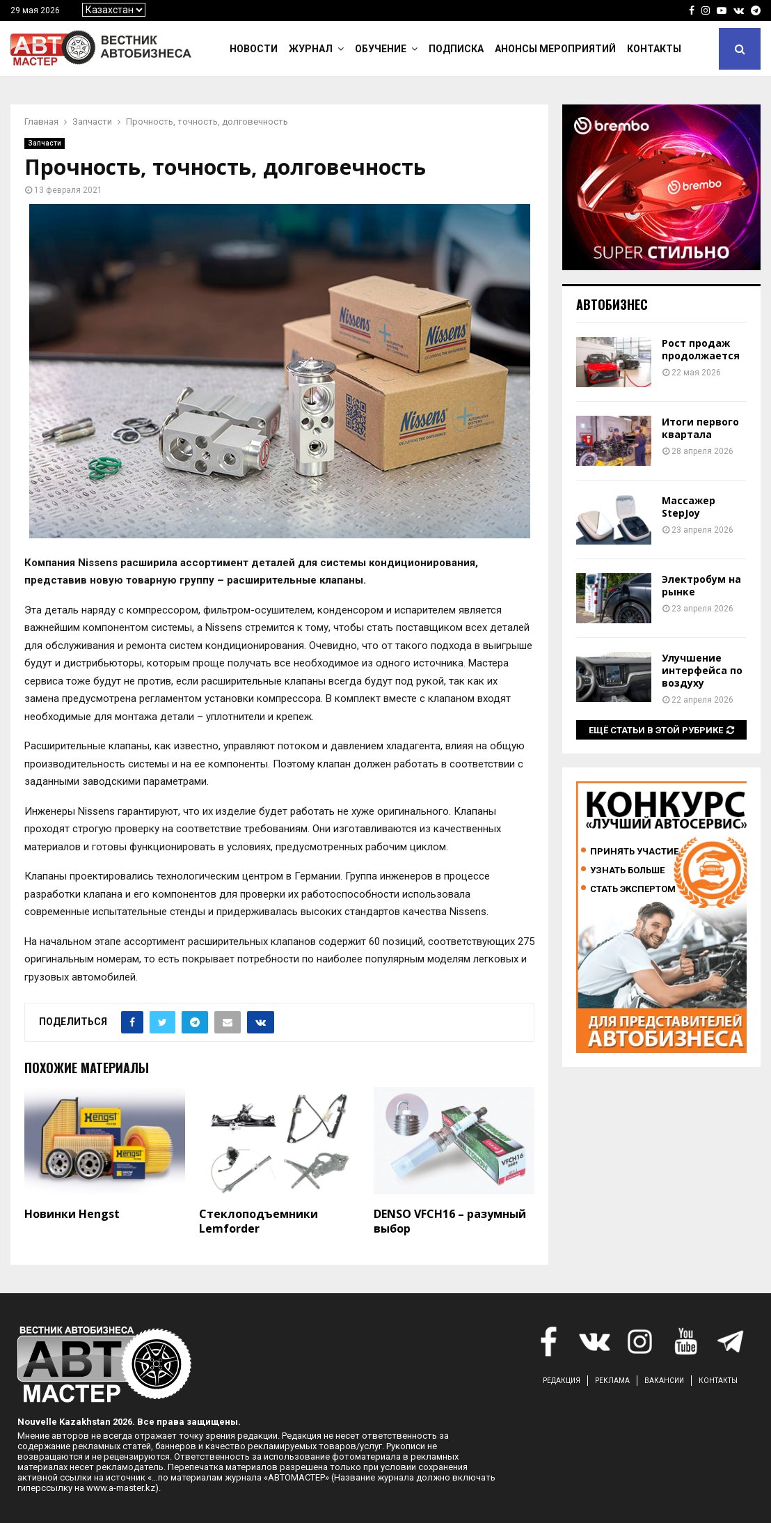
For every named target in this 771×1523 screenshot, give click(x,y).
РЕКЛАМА (612, 1380)
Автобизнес (612, 304)
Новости (254, 48)
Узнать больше (627, 870)
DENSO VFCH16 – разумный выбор (450, 1221)
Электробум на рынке (701, 585)
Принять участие (634, 851)
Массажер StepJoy (688, 507)
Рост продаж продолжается (701, 349)
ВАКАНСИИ (664, 1380)
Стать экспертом (633, 889)
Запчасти (44, 143)
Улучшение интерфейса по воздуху (702, 670)
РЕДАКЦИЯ (561, 1380)
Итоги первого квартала (700, 428)
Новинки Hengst (72, 1213)
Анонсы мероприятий (555, 48)
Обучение (380, 48)
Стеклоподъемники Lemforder (258, 1221)
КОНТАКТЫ (718, 1380)
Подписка (456, 48)
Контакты (654, 48)
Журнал (311, 48)
